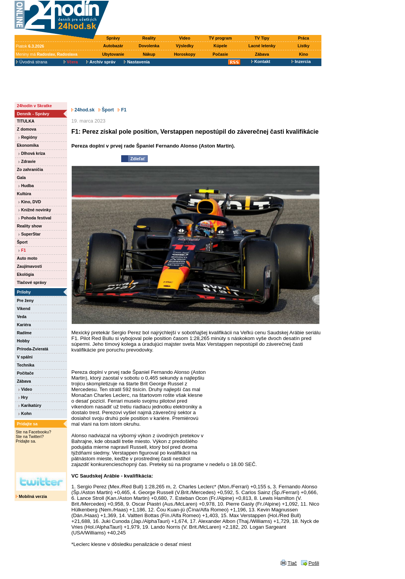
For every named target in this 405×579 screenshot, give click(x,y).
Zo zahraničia (30, 169)
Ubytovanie (113, 54)
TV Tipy (262, 38)
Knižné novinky (34, 209)
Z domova (26, 129)
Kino (303, 54)
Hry (23, 397)
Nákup (149, 54)
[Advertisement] (217, 18)
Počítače (25, 373)
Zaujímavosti (29, 266)
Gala (21, 177)
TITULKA (26, 121)
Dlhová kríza (31, 153)
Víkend (23, 308)
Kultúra (24, 193)
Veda (21, 316)
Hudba (26, 185)
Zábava (262, 54)
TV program (220, 38)
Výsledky (184, 45)
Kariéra (24, 324)
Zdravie (27, 161)
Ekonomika (28, 145)
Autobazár (113, 45)
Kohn (24, 413)
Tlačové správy (31, 282)
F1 (22, 250)
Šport (22, 242)
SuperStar (29, 234)
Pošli (313, 563)
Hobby (23, 340)
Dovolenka (149, 45)
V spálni (25, 357)
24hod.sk (82, 110)
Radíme (24, 332)
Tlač (292, 563)
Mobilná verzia (31, 496)
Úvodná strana (31, 62)
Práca (303, 38)
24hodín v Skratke (34, 105)
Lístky (304, 45)
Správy (113, 38)
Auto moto (27, 258)
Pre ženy (25, 300)
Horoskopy (185, 54)
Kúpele (220, 45)
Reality (149, 38)
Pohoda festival (34, 218)
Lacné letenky (262, 45)
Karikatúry (29, 405)
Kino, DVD (29, 201)
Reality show (29, 226)
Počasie (220, 54)
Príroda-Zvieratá (32, 349)
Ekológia (25, 274)
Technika (25, 365)
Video (184, 38)
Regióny (27, 137)
